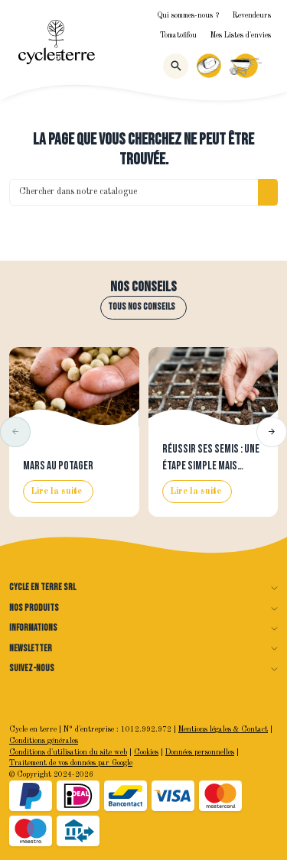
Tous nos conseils (141, 307)
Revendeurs (252, 15)
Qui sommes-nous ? (188, 15)
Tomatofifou (178, 35)
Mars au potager (58, 466)
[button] (15, 432)
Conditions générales (43, 741)
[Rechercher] (176, 66)
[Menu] (271, 65)
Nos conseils (143, 287)
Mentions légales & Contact (223, 729)
